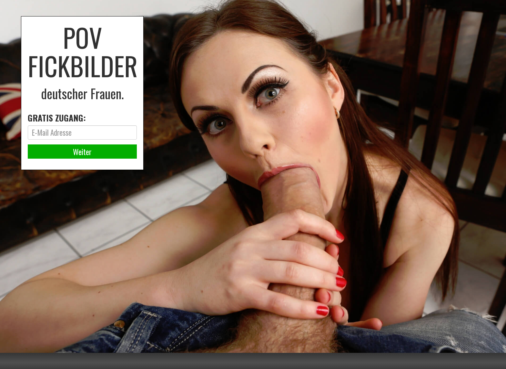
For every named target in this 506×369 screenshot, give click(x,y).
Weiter (82, 151)
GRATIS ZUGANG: (57, 118)
